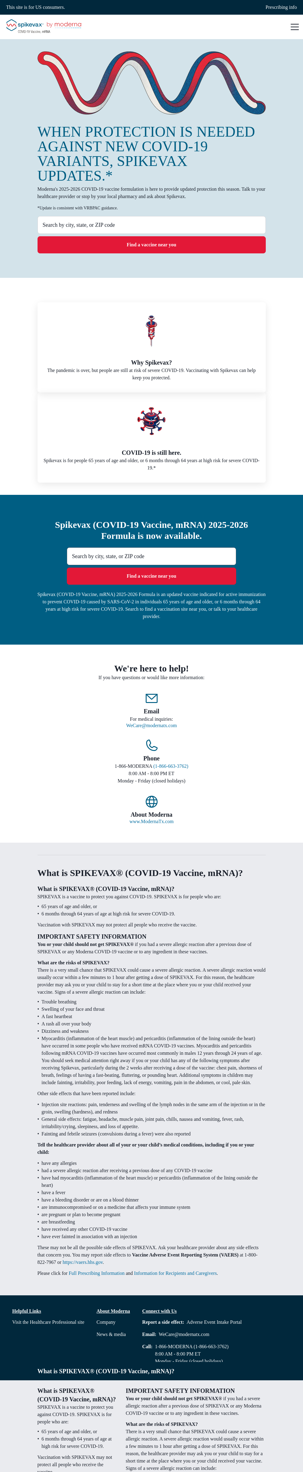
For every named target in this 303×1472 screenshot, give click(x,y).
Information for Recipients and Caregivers (175, 1273)
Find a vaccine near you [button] (151, 244)
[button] (295, 27)
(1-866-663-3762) (171, 766)
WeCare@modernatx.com (151, 725)
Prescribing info (281, 7)
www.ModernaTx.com (151, 821)
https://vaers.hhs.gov (83, 1262)
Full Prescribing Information (96, 1273)
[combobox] (152, 225)
